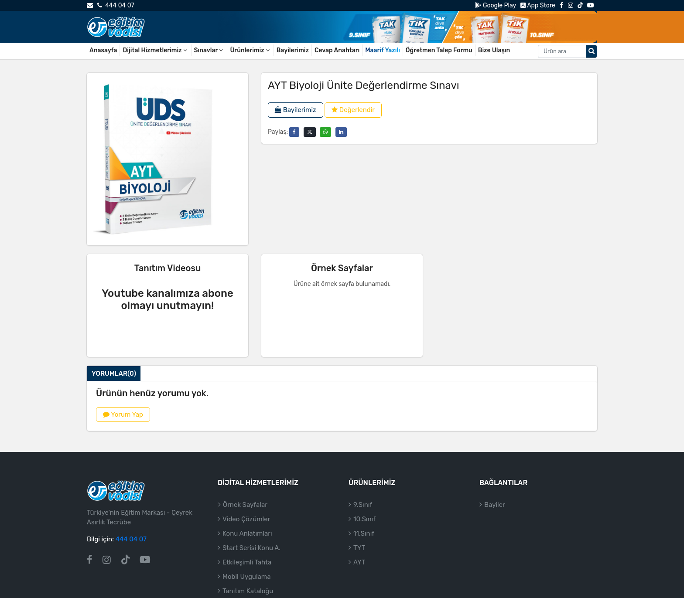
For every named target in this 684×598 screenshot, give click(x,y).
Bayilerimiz (293, 50)
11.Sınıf (363, 533)
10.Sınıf (364, 519)
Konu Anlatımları (247, 533)
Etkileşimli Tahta (246, 562)
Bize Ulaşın (494, 50)
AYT (359, 562)
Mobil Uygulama (246, 577)
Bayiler (494, 505)
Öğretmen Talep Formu (439, 50)
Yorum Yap (123, 414)
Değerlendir (353, 110)
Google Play (495, 5)
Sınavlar (209, 50)
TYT (359, 548)
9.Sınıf (362, 505)
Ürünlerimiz (250, 50)
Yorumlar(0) (114, 373)
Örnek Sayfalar (245, 505)
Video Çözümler (246, 519)
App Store (537, 5)
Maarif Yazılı (382, 50)
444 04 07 (115, 5)
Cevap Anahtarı (337, 50)
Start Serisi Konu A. (251, 548)
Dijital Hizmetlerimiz (155, 50)
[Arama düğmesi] (591, 51)
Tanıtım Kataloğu (247, 591)
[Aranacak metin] (562, 51)
